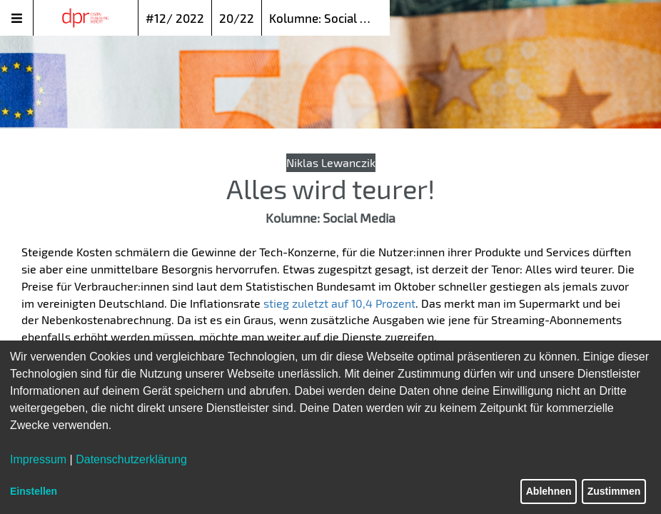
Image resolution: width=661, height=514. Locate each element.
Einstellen (33, 491)
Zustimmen (614, 491)
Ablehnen (549, 491)
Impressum (38, 459)
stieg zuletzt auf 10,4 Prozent (339, 303)
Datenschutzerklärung (131, 459)
